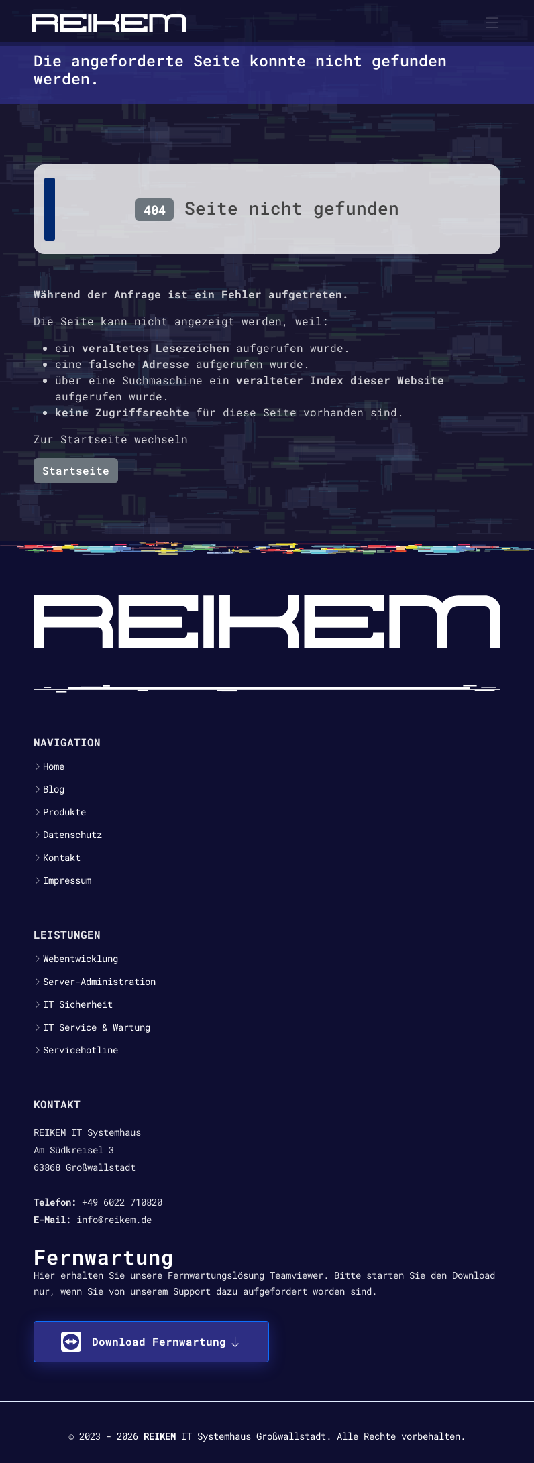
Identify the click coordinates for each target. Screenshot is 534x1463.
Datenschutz (72, 834)
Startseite (75, 470)
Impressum (67, 880)
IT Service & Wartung (96, 1027)
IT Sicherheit (78, 1004)
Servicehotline (80, 1050)
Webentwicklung (80, 958)
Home (53, 766)
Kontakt (62, 857)
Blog (53, 789)
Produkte (64, 812)
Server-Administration (99, 981)
